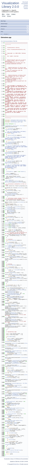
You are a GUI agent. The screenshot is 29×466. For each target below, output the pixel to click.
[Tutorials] (23, 3)
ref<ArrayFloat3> (10, 401)
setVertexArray (15, 404)
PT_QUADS (17, 294)
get (21, 296)
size (15, 423)
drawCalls (8, 296)
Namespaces (15, 26)
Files (15, 32)
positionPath (11, 135)
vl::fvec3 (7, 193)
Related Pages (4, 23)
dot (15, 229)
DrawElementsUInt (9, 294)
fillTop (10, 368)
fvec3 (17, 181)
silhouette (11, 128)
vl (14, 124)
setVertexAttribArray (11, 408)
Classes (15, 29)
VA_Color (20, 420)
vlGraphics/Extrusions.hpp (18, 120)
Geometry (23, 171)
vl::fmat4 (8, 180)
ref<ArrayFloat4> (12, 413)
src (1, 34)
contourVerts (15, 348)
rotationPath (12, 151)
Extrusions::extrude (18, 125)
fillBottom (11, 336)
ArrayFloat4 (8, 414)
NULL (12, 133)
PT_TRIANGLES (14, 362)
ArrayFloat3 (8, 402)
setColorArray (9, 417)
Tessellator (10, 339)
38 (2, 125)
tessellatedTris (17, 354)
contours (14, 343)
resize (20, 297)
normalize (11, 210)
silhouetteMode (21, 289)
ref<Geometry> (8, 125)
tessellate (17, 352)
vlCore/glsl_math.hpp (16, 122)
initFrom (15, 410)
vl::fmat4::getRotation (11, 248)
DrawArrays (8, 362)
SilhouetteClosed (11, 290)
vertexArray (9, 423)
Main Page (3, 21)
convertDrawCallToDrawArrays (13, 450)
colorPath (11, 161)
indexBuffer (13, 297)
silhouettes (8, 129)
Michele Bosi (16, 464)
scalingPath (12, 142)
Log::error (10, 131)
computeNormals (14, 452)
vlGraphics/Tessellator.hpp (18, 121)
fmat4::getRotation (10, 181)
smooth (10, 448)
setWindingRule (16, 351)
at (6, 306)
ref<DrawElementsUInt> (13, 293)
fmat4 (9, 247)
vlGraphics (6, 34)
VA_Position (21, 408)
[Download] (25, 2)
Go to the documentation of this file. (9, 41)
